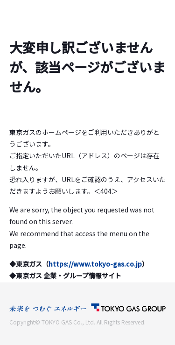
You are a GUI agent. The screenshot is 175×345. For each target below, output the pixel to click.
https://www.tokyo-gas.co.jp (95, 263)
